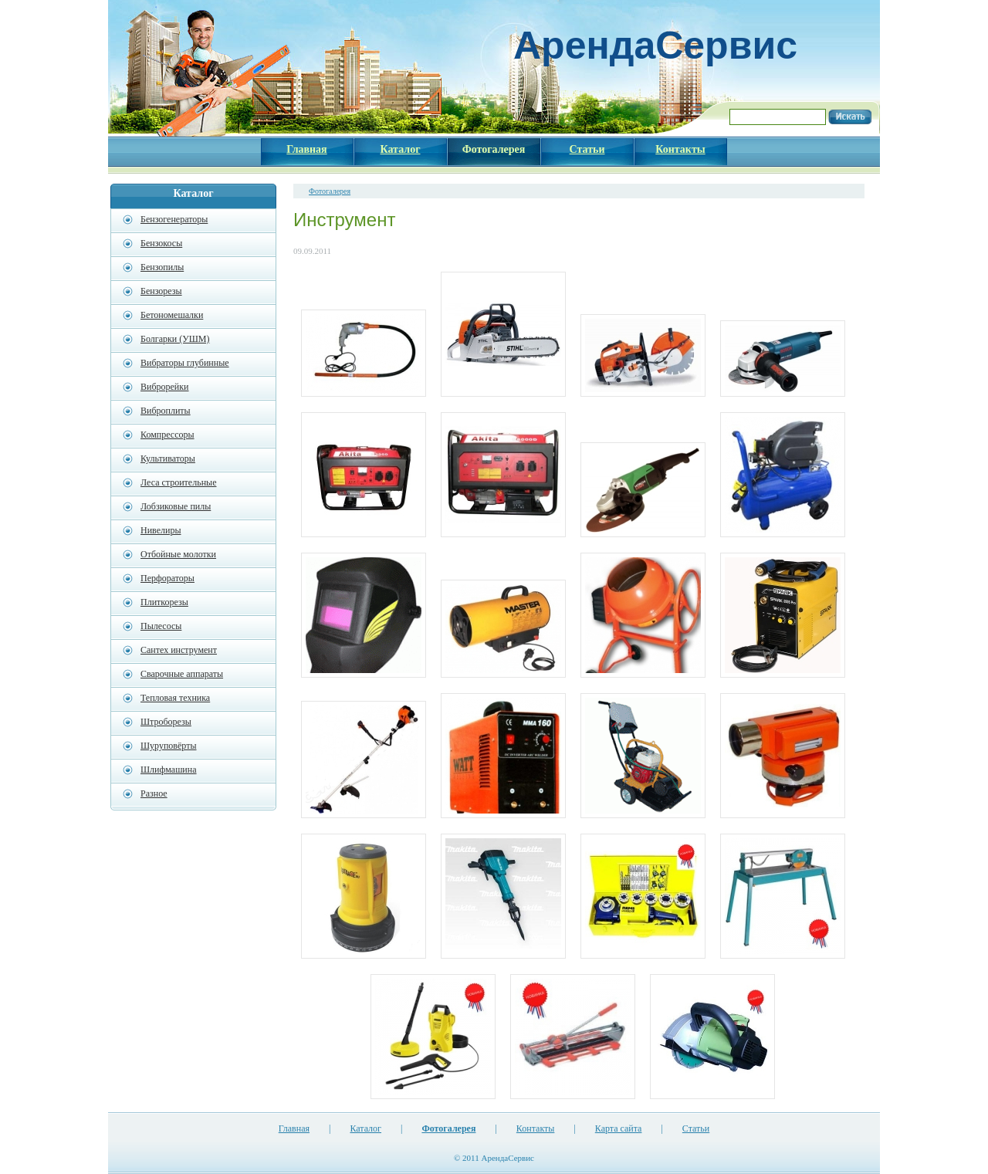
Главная (294, 1128)
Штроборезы (165, 721)
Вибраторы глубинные (184, 362)
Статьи (695, 1128)
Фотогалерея (329, 191)
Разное (153, 793)
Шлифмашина (168, 769)
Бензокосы (161, 243)
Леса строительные (178, 482)
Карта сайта (618, 1128)
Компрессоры (167, 434)
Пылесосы (160, 626)
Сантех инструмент (178, 650)
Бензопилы (162, 267)
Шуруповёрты (168, 745)
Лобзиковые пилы (175, 506)
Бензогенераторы (174, 219)
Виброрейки (164, 386)
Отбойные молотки (178, 554)
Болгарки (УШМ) (174, 338)
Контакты (535, 1128)
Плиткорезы (164, 602)
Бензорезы (161, 291)
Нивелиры (160, 530)
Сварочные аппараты (181, 673)
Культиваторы (167, 458)
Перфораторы (167, 578)
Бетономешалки (171, 315)
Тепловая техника (175, 697)
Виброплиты (165, 410)
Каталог (365, 1128)
